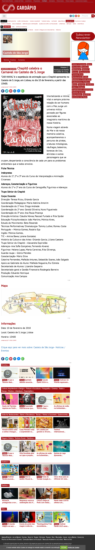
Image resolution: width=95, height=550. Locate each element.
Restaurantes (14, 414)
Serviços (81, 84)
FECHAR (63, 547)
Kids (4, 509)
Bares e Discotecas (27, 414)
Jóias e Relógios (78, 87)
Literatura (19, 391)
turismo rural (46, 21)
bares (74, 24)
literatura (62, 24)
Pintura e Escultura (33, 388)
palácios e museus (80, 21)
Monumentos (84, 72)
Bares (89, 64)
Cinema (54, 388)
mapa (13, 27)
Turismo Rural (21, 438)
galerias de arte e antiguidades (48, 24)
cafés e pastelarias (22, 21)
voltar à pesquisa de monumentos (44, 30)
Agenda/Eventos (6, 537)
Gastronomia (63, 414)
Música (11, 391)
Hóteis (11, 438)
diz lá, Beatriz (16, 537)
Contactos (21, 60)
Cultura (24, 537)
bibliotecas (61, 21)
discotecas (81, 24)
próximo (58, 30)
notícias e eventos (21, 27)
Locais (65, 537)
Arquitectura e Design (16, 388)
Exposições (29, 391)
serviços (69, 24)
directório (7, 27)
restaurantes (12, 21)
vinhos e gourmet (35, 21)
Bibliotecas (76, 69)
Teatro (62, 388)
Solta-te (30, 537)
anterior (30, 30)
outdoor (54, 21)
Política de (73, 547)
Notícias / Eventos (10, 60)
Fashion (5, 485)
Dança (5, 391)
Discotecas (76, 67)
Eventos (5, 365)
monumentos (70, 21)
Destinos (31, 438)
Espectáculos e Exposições (82, 89)
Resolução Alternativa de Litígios (53, 539)
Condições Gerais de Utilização (32, 539)
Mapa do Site (68, 539)
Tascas (39, 414)
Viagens (36, 537)
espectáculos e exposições (30, 24)
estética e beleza (6, 24)
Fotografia (46, 388)
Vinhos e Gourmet (49, 414)
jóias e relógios (16, 24)
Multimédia (59, 537)
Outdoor (5, 462)
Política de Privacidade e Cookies (12, 539)
